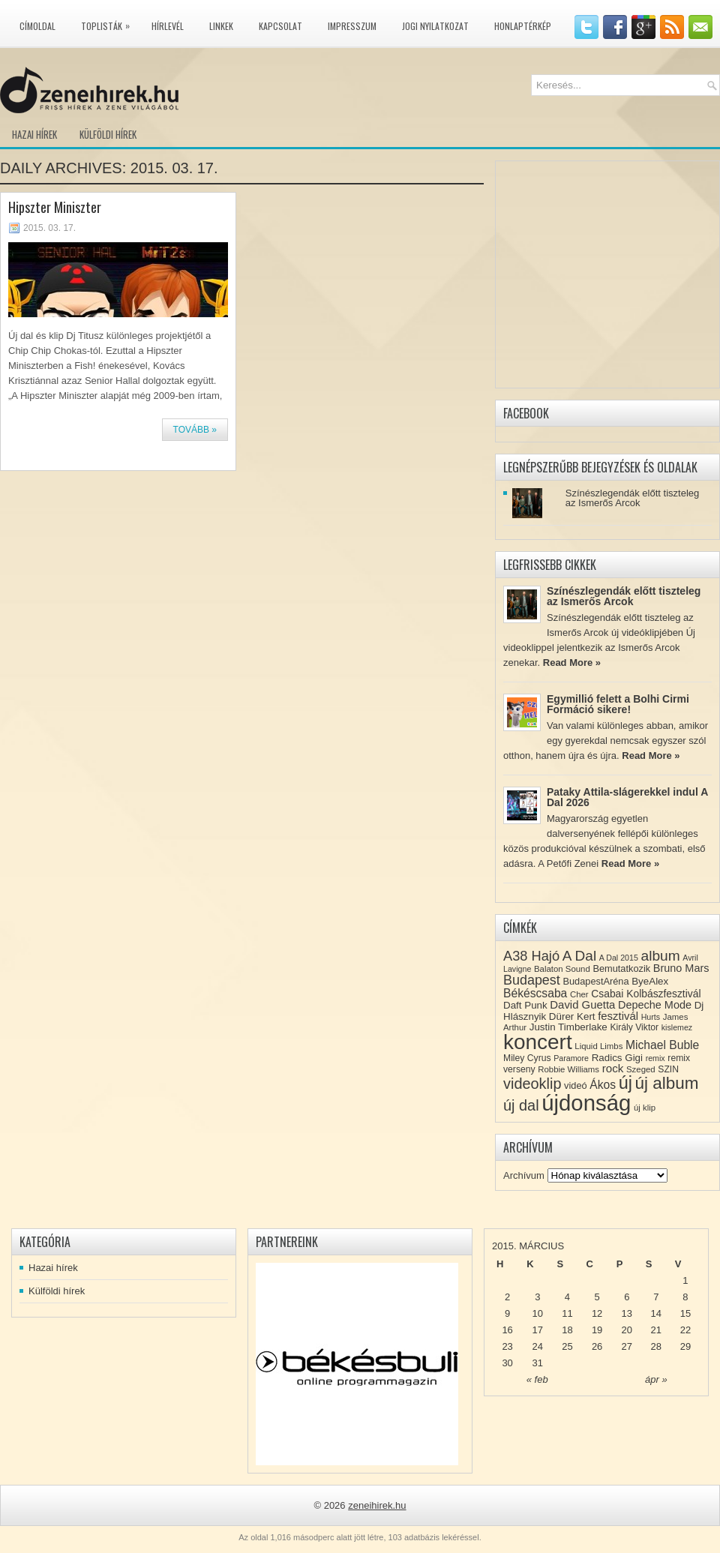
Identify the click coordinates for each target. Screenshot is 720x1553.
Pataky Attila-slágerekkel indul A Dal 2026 (627, 797)
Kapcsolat (280, 25)
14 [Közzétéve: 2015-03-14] (656, 1313)
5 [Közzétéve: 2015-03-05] (596, 1297)
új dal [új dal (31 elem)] (521, 1105)
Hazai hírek (34, 134)
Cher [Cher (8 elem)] (579, 994)
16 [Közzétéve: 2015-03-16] (507, 1330)
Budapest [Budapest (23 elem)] (531, 980)
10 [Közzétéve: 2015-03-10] (537, 1313)
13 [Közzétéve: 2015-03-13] (627, 1313)
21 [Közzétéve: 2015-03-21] (656, 1330)
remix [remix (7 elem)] (655, 1058)
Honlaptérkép (522, 25)
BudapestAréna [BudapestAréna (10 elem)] (595, 981)
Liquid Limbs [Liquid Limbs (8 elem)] (598, 1046)
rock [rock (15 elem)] (613, 1068)
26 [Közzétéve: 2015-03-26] (597, 1346)
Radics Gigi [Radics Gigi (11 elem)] (617, 1057)
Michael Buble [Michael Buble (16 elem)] (662, 1045)
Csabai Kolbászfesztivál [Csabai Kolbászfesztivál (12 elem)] (645, 994)
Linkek (221, 25)
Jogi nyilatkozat (435, 25)
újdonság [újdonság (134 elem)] (586, 1102)
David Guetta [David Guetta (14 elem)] (582, 1005)
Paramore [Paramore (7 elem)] (571, 1058)
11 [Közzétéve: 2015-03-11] (567, 1313)
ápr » (656, 1379)
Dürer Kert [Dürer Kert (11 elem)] (572, 1016)
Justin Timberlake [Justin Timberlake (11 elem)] (569, 1027)
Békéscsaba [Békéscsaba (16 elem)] (535, 993)
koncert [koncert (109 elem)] (537, 1042)
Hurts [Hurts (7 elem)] (650, 1016)
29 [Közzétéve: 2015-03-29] (685, 1346)
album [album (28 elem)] (660, 956)
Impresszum (352, 25)
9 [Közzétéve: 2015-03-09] (507, 1313)
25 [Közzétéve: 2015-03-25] (567, 1346)
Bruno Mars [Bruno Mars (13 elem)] (681, 968)
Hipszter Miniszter (54, 207)
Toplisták (109, 23)
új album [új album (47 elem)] (667, 1083)
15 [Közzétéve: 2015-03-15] (685, 1313)
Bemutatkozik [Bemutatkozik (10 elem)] (621, 968)
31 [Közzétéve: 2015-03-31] (537, 1363)
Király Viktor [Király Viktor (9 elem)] (634, 1027)
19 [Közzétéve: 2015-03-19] (597, 1330)
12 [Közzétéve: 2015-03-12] (597, 1313)
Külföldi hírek (108, 134)
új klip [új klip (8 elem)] (645, 1107)
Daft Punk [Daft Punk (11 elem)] (525, 1005)
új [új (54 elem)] (625, 1083)
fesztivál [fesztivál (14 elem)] (618, 1016)
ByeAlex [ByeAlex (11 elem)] (650, 981)
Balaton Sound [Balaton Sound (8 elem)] (562, 968)
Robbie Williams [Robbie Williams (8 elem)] (568, 1069)
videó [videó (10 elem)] (575, 1085)
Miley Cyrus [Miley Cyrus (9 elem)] (527, 1058)
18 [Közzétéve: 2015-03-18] (567, 1330)
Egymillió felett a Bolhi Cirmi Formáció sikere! (618, 704)
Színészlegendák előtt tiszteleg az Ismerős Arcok (633, 497)
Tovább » (195, 429)
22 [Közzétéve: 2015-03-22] (685, 1330)
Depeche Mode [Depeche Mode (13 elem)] (655, 1005)
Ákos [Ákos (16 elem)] (603, 1084)
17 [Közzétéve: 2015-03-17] (537, 1330)
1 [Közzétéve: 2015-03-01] (685, 1280)
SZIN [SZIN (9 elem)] (668, 1069)
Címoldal (38, 25)
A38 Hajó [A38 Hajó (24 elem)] (531, 956)
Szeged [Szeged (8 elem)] (641, 1069)
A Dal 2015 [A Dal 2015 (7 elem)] (618, 957)
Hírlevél (168, 25)
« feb (537, 1379)
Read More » (572, 662)
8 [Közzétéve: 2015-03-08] (685, 1297)
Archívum (523, 1175)
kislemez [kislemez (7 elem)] (677, 1027)
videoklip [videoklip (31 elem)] (532, 1083)
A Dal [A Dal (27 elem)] (579, 956)
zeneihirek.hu (377, 1505)
